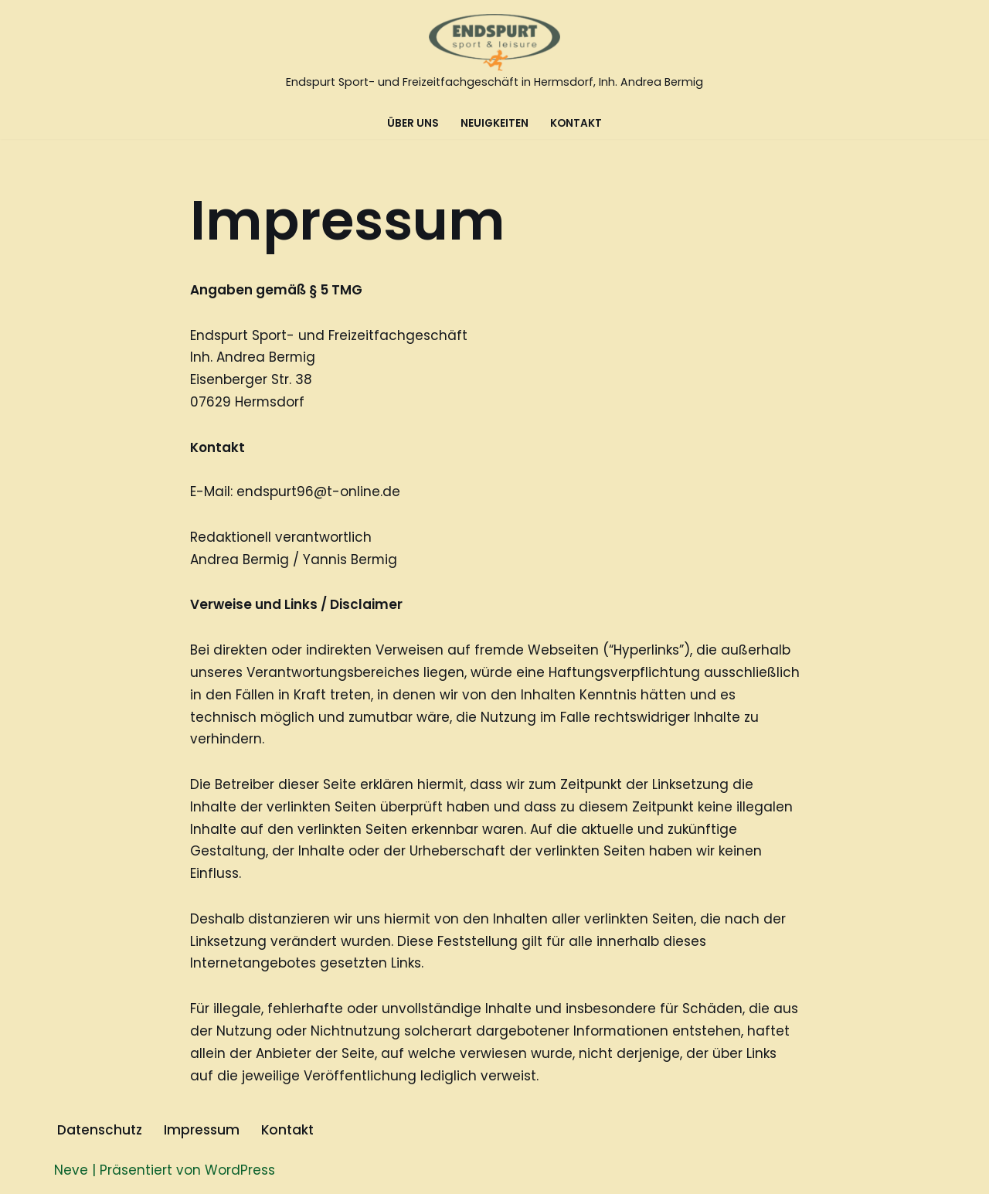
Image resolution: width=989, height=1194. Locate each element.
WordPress (240, 1173)
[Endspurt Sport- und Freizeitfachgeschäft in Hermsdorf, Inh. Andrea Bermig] (494, 54)
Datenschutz (99, 1133)
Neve (71, 1173)
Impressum (202, 1133)
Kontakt (576, 123)
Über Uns (413, 123)
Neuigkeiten (494, 123)
